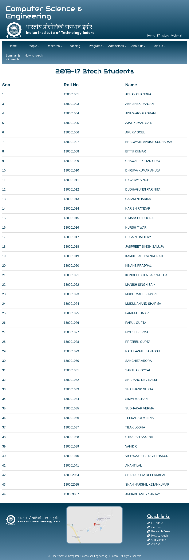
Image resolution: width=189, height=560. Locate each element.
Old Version (158, 539)
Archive (155, 544)
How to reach (159, 535)
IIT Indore (157, 523)
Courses (156, 527)
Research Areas (160, 531)
